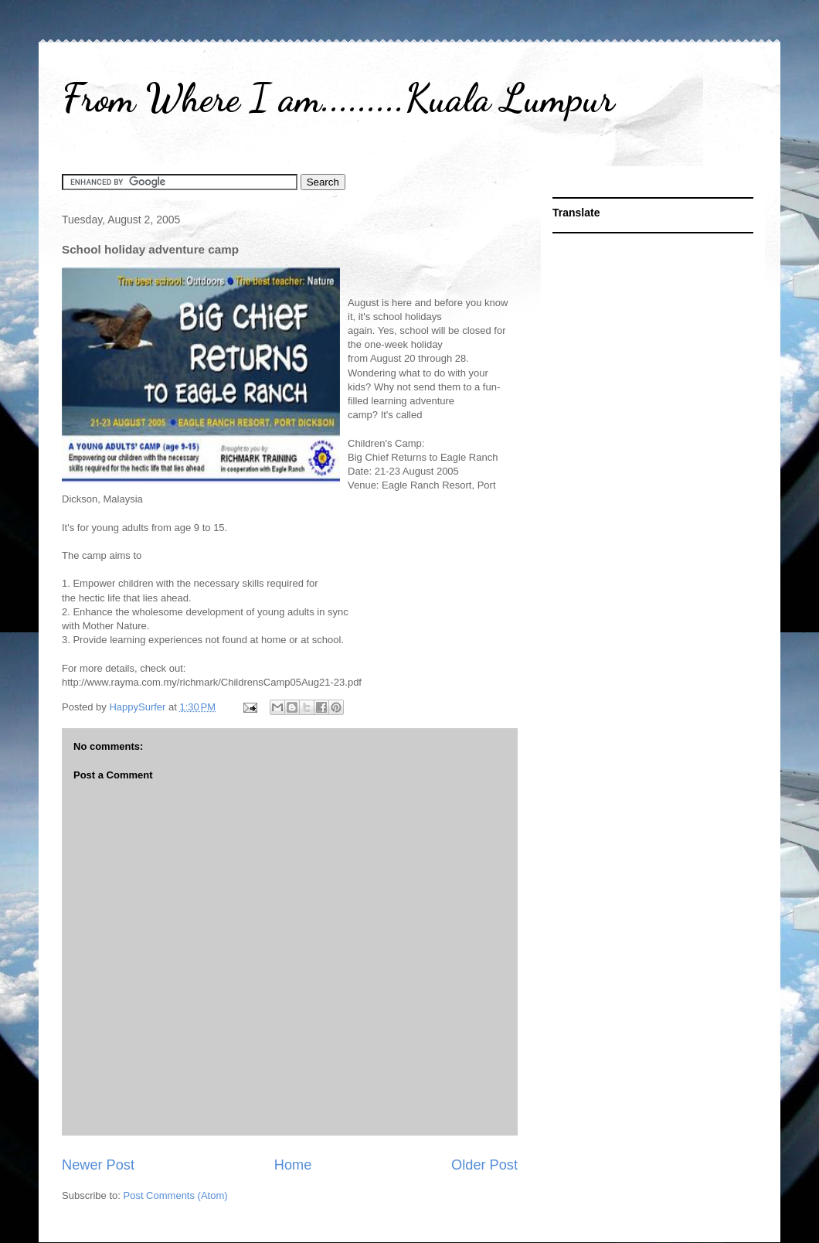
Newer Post (98, 1165)
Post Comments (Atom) (176, 1195)
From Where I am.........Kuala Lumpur (338, 98)
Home (293, 1165)
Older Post (484, 1165)
